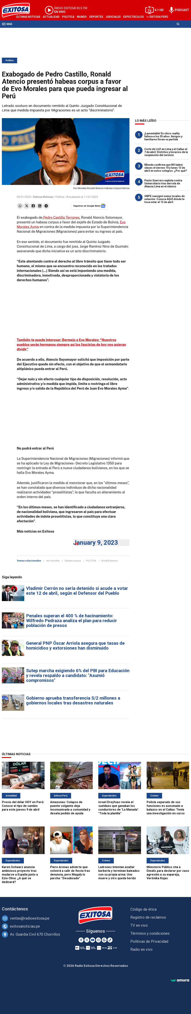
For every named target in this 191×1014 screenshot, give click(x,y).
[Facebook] (81, 940)
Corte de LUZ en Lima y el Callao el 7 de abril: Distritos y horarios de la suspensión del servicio (166, 152)
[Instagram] (98, 940)
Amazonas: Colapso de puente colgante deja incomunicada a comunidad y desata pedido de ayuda (70, 807)
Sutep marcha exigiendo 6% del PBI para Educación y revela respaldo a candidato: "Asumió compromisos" (77, 675)
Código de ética (143, 909)
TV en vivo (139, 925)
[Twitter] (86, 940)
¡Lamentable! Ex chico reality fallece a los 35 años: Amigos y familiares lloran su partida (163, 136)
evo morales (53, 560)
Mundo (82, 16)
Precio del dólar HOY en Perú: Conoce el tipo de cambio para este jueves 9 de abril (23, 805)
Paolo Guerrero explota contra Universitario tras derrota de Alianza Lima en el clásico (163, 183)
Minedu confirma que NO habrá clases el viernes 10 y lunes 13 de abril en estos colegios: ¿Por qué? (165, 167)
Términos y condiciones (150, 933)
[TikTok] (109, 940)
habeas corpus (73, 560)
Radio (37, 31)
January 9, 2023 (95, 542)
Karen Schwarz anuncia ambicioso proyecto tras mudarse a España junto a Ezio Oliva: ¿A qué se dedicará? (20, 874)
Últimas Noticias (28, 16)
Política (68, 16)
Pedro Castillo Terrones (60, 217)
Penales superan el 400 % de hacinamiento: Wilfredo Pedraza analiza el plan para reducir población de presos (71, 620)
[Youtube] (92, 940)
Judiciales (113, 16)
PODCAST (182, 10)
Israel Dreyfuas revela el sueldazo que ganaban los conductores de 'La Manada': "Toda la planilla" (118, 807)
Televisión (23, 31)
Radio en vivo (141, 949)
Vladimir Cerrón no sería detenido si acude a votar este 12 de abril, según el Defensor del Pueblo (77, 591)
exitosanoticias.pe (25, 926)
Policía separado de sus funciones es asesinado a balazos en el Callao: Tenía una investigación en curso (166, 807)
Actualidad (51, 16)
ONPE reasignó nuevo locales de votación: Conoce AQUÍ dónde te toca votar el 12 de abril (164, 199)
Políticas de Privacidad (149, 941)
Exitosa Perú (159, 16)
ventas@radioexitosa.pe (29, 918)
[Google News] (104, 940)
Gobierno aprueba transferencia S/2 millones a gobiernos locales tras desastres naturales (73, 700)
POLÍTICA (91, 560)
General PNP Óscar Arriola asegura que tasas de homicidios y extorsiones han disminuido (75, 646)
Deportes (96, 16)
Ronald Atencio (109, 560)
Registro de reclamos (148, 917)
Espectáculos (133, 16)
